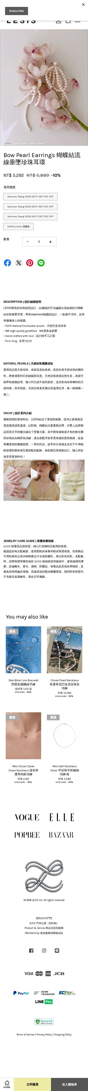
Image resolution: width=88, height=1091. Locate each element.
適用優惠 (9, 187)
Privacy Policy (44, 1034)
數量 (6, 239)
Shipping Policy (62, 1034)
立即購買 (32, 1084)
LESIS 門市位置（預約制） (44, 923)
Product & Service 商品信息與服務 (44, 928)
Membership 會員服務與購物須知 (44, 933)
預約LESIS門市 (44, 918)
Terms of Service (25, 1034)
